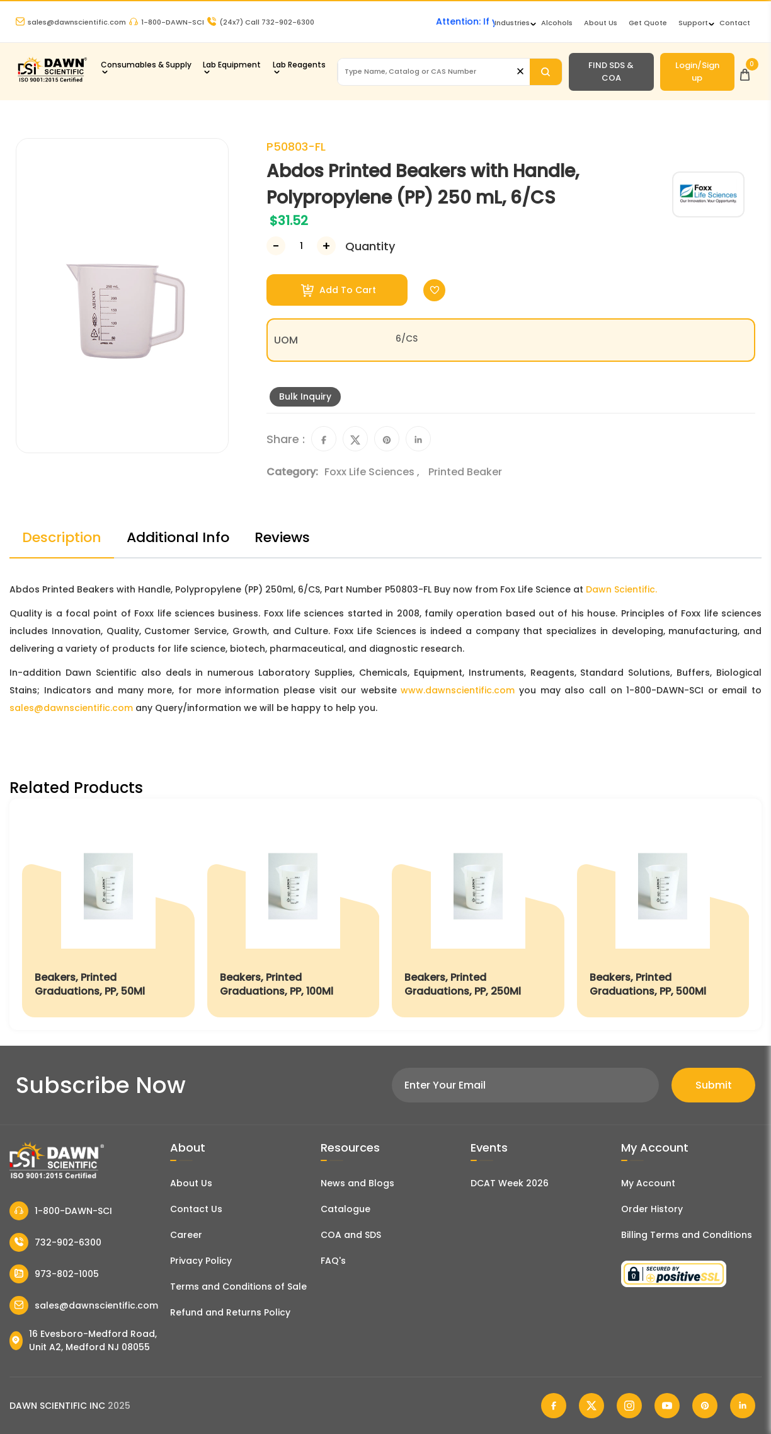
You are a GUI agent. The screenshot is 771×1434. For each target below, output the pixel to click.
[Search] (546, 72)
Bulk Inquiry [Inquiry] (305, 396)
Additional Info (178, 537)
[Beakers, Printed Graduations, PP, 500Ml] (663, 914)
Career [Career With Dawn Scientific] (186, 1235)
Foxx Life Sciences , (373, 472)
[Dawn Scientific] (52, 80)
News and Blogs (357, 1183)
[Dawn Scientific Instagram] (629, 1405)
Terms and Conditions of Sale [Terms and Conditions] (238, 1286)
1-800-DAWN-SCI (166, 22)
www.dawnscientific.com (458, 690)
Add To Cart (338, 290)
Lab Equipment (232, 64)
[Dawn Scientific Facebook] (553, 1405)
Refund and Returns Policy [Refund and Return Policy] (230, 1312)
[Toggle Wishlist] (434, 290)
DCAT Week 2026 (510, 1183)
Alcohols (557, 23)
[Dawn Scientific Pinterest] (704, 1405)
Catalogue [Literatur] (345, 1209)
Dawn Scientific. (621, 589)
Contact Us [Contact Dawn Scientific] (196, 1209)
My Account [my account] (648, 1183)
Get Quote (648, 23)
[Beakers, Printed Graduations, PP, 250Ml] (478, 914)
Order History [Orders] (652, 1209)
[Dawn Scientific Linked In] (742, 1405)
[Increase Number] (326, 245)
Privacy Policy (201, 1260)
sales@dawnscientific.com (71, 22)
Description (61, 537)
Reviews (282, 537)
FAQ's (333, 1260)
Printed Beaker (465, 472)
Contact (734, 23)
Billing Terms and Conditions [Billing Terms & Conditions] (686, 1235)
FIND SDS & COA (611, 71)
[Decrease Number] (275, 245)
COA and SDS (351, 1235)
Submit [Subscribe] (713, 1085)
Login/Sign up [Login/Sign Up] (697, 71)
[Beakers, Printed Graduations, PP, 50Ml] (108, 914)
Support (693, 23)
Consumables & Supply (146, 64)
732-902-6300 (55, 1242)
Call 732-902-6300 (260, 22)
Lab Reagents (299, 64)
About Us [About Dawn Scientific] (600, 23)
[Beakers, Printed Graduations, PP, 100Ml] (293, 914)
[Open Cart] (744, 71)
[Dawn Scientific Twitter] (591, 1405)
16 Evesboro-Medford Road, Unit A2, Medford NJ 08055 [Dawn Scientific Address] (83, 1340)
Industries (512, 23)
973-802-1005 (54, 1273)
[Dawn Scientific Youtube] (667, 1405)
